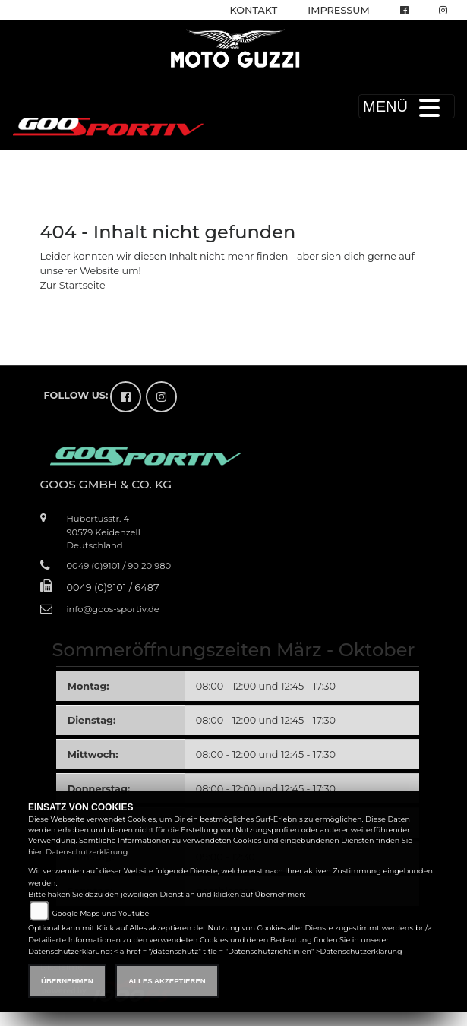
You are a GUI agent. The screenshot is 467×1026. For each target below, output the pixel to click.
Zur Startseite (73, 285)
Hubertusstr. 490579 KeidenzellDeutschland (103, 532)
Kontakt (254, 10)
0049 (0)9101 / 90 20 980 (119, 565)
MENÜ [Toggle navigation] (406, 106)
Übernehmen (67, 981)
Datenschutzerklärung (87, 852)
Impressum (338, 10)
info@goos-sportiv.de (113, 609)
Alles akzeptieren (166, 981)
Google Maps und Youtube (100, 913)
